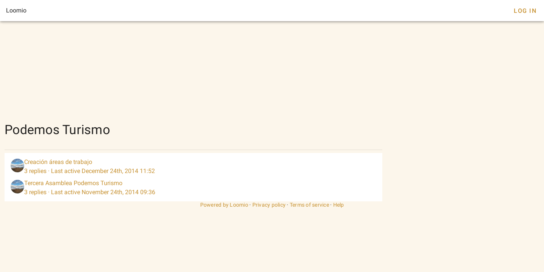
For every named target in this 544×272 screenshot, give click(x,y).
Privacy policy (269, 205)
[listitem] (193, 166)
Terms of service (309, 205)
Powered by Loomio (224, 205)
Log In (525, 10)
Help (338, 205)
